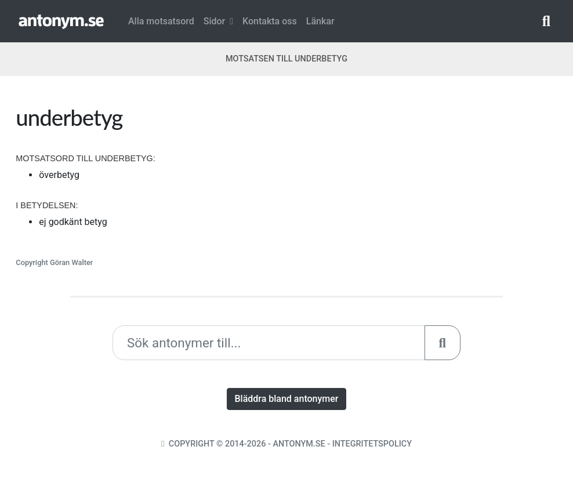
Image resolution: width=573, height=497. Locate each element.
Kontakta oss (269, 21)
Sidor (218, 21)
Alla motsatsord (161, 21)
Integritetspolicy (372, 444)
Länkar (320, 21)
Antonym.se (299, 444)
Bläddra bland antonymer (286, 398)
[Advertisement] (426, 185)
